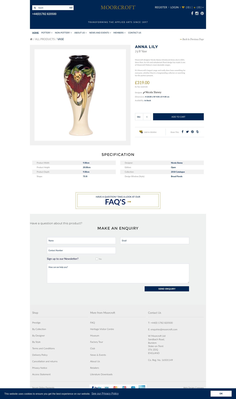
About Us (79, 32)
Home (35, 32)
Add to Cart (178, 116)
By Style (36, 341)
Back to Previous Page (193, 39)
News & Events (98, 354)
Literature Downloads (101, 374)
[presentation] (70, 292)
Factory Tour (96, 341)
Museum (94, 335)
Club (92, 348)
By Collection (39, 329)
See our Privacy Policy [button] (105, 393)
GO (71, 7)
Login (174, 7)
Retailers (94, 367)
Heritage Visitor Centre (102, 329)
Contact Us (134, 32)
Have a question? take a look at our (118, 200)
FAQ (92, 322)
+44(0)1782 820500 (44, 14)
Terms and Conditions (43, 348)
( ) (186, 7)
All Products (45, 39)
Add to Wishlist (148, 131)
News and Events (99, 32)
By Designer (38, 335)
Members (118, 32)
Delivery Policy (40, 354)
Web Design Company (193, 387)
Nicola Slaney (152, 92)
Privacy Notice (39, 367)
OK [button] (221, 393)
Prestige (36, 322)
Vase (60, 39)
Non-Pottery (62, 32)
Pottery (45, 32)
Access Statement (41, 374)
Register (161, 7)
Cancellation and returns (44, 361)
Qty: (139, 117)
